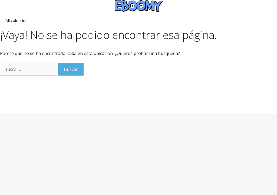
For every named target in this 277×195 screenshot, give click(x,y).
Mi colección (16, 20)
